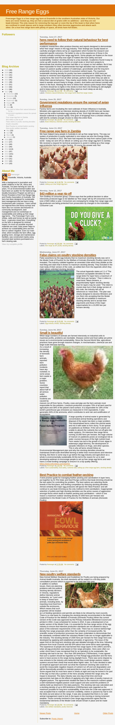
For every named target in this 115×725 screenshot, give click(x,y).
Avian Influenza (50, 122)
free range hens (70, 93)
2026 (7, 70)
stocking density (65, 323)
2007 (7, 161)
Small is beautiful (51, 332)
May (8, 130)
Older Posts (108, 713)
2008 (7, 159)
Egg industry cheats (52, 323)
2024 (7, 75)
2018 (7, 89)
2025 (7, 72)
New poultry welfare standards (60, 574)
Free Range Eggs (27, 11)
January (10, 137)
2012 (7, 149)
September (11, 100)
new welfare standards (53, 707)
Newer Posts (45, 713)
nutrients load (72, 468)
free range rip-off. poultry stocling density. (59, 245)
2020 (7, 84)
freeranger (15, 174)
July (8, 105)
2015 (7, 142)
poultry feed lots (67, 707)
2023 (7, 77)
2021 (7, 82)
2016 (7, 139)
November (11, 96)
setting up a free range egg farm (56, 184)
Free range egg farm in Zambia (60, 131)
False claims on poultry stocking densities (68, 255)
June (9, 107)
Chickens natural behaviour (54, 93)
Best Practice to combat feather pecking (66, 474)
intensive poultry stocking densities (69, 122)
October (10, 98)
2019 (7, 87)
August (9, 103)
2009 (7, 156)
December (11, 94)
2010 (7, 154)
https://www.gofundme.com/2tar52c (55, 464)
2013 (7, 147)
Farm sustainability (51, 468)
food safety (62, 468)
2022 (7, 80)
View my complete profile (12, 244)
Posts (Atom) (57, 719)
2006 (7, 163)
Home (77, 713)
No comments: (69, 91)
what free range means (84, 93)
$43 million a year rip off (55, 193)
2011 (7, 151)
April (8, 133)
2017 (7, 92)
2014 (7, 144)
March (9, 135)
